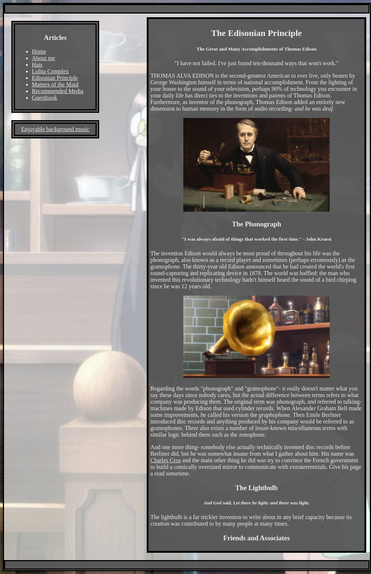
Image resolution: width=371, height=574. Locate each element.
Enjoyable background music (55, 129)
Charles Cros (165, 460)
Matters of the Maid (55, 84)
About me (43, 58)
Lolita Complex (50, 71)
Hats (37, 65)
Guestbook (44, 98)
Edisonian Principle (55, 78)
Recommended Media (57, 91)
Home (39, 51)
